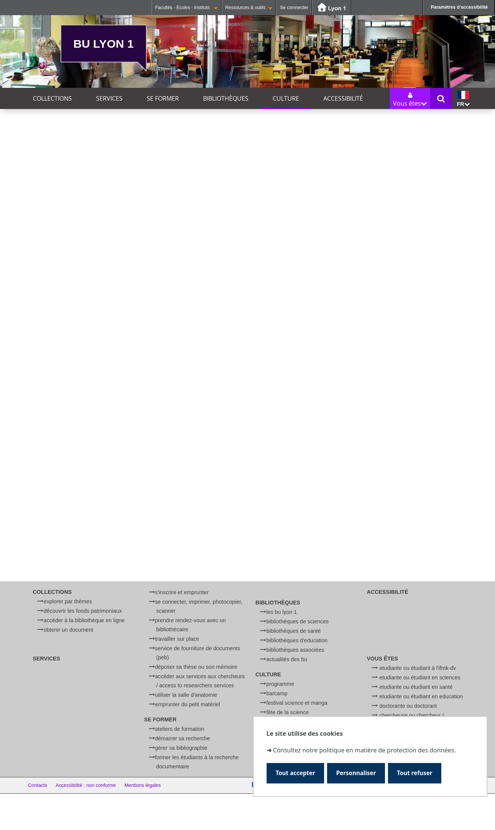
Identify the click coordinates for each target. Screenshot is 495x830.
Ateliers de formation (179, 729)
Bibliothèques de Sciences (297, 621)
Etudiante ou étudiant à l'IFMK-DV (417, 668)
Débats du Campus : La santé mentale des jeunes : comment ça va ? (95, 492)
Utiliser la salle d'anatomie (186, 695)
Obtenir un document (68, 630)
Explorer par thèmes (67, 601)
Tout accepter (295, 773)
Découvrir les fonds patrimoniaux (82, 611)
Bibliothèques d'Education (296, 640)
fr (463, 99)
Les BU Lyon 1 (281, 612)
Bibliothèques (225, 98)
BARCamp (276, 693)
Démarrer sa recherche (182, 738)
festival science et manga (64, 551)
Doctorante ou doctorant (408, 706)
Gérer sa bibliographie (181, 748)
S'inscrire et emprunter (182, 592)
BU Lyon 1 (103, 43)
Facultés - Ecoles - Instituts (186, 7)
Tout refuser (414, 773)
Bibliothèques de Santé (293, 631)
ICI (111, 321)
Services (109, 98)
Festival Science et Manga (296, 703)
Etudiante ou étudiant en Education (421, 696)
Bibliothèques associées (295, 650)
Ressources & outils (248, 7)
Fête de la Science (287, 712)
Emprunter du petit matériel (187, 704)
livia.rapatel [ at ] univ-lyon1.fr (126, 381)
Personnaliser (356, 773)
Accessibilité (343, 98)
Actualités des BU (286, 659)
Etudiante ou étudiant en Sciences (419, 677)
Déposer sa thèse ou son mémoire (196, 667)
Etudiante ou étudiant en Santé (416, 687)
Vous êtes (382, 659)
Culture (286, 98)
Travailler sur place (177, 639)
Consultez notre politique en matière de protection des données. (364, 750)
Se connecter (294, 7)
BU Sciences (143, 418)
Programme (280, 684)
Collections (52, 98)
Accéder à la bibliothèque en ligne (83, 620)
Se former (163, 98)
